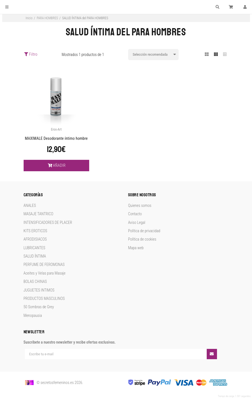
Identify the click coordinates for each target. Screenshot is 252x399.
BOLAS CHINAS (35, 281)
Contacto (135, 214)
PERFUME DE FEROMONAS (44, 264)
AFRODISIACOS (35, 239)
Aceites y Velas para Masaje (45, 273)
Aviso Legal (136, 222)
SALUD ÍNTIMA (35, 256)
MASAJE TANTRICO (38, 214)
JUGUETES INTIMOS (39, 290)
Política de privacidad (144, 231)
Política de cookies (142, 239)
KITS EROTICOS (35, 231)
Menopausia (33, 315)
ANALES (30, 205)
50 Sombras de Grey (39, 307)
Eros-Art (56, 129)
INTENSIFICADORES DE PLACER (48, 222)
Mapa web (136, 248)
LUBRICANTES (34, 248)
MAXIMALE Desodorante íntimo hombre (56, 138)
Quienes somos (139, 205)
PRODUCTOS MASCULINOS (44, 298)
